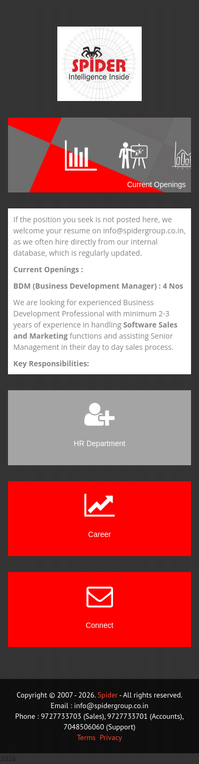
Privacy (111, 737)
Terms (86, 737)
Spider (108, 695)
